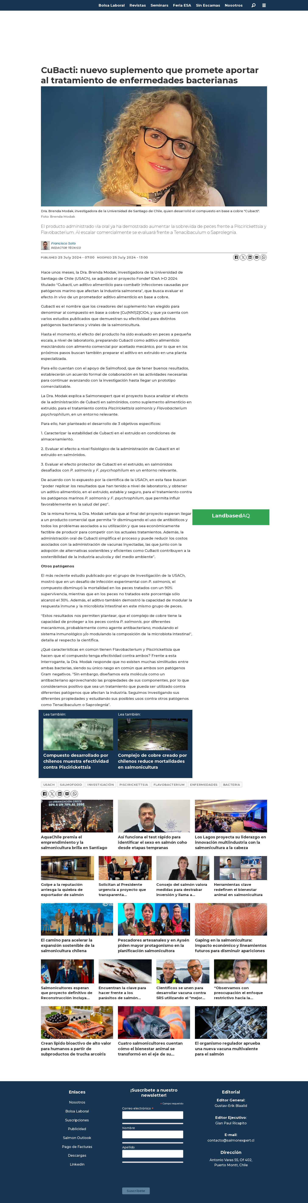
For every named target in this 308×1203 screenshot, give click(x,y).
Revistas (138, 5)
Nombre (128, 1128)
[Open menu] (264, 5)
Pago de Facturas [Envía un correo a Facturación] (77, 1147)
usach (49, 784)
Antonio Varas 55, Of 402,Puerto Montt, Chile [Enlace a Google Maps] (231, 1162)
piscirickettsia (133, 784)
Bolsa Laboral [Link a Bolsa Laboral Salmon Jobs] (77, 1111)
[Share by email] (256, 257)
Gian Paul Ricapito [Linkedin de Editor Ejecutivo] (231, 1123)
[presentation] (154, 1173)
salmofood (71, 784)
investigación (100, 784)
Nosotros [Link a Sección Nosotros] (77, 1102)
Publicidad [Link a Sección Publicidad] (77, 1129)
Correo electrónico (138, 1108)
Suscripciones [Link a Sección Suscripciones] (77, 1120)
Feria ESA (182, 5)
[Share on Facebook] (236, 257)
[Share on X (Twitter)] (243, 257)
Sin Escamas (208, 5)
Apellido (128, 1147)
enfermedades (204, 784)
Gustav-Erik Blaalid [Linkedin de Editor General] (231, 1106)
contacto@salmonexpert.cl (230, 1140)
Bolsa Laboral (112, 5)
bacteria (231, 784)
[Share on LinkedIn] (250, 257)
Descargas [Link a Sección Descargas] (77, 1155)
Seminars (159, 5)
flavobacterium (169, 784)
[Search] (253, 5)
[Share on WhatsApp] (263, 257)
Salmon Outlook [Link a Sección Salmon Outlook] (77, 1138)
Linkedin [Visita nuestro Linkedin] (77, 1164)
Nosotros (234, 5)
